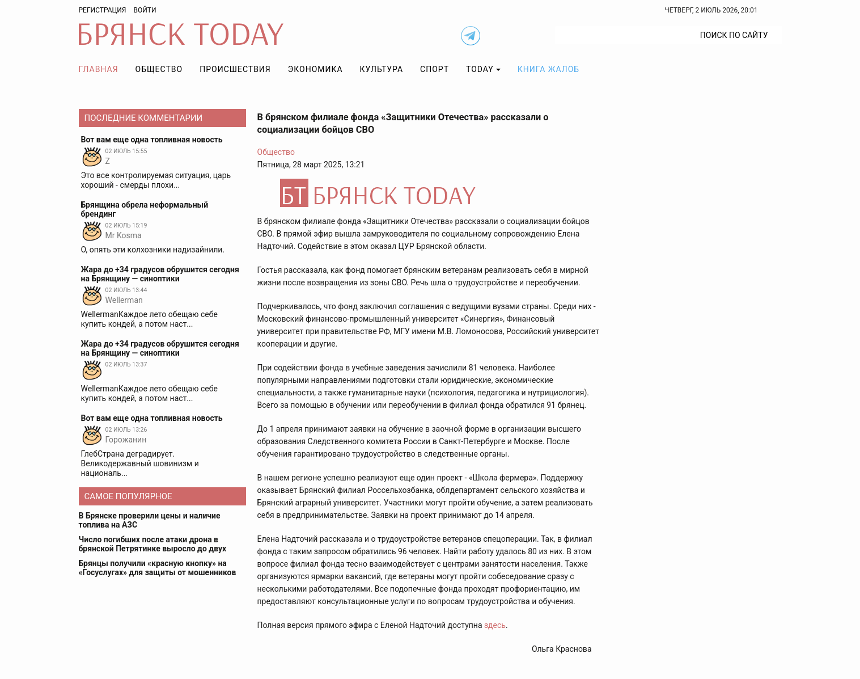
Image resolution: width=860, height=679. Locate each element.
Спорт (434, 69)
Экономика (315, 69)
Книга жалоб (548, 69)
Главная (98, 69)
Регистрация (102, 10)
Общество (159, 69)
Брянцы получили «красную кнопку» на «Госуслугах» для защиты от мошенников (157, 568)
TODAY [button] (480, 69)
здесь (495, 625)
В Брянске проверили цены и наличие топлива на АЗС (150, 520)
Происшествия (235, 69)
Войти (144, 10)
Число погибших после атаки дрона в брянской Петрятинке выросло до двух (153, 544)
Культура (381, 69)
